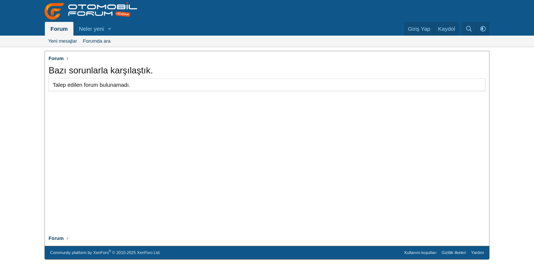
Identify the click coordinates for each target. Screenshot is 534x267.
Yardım (477, 252)
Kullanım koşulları (421, 252)
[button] (110, 29)
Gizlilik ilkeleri (454, 252)
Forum (59, 29)
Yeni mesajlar (62, 41)
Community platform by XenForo (105, 252)
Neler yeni (91, 29)
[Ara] (469, 29)
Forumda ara (97, 41)
